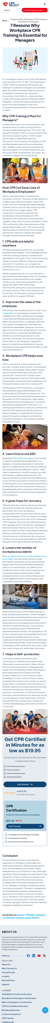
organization (8, 313)
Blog (4, 20)
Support (6, 984)
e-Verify (6, 976)
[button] (45, 4)
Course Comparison (11, 1014)
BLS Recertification (11, 1010)
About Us (6, 964)
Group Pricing (8, 972)
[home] (10, 4)
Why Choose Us (9, 968)
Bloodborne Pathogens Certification (19, 998)
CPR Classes (8, 1018)
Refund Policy (8, 980)
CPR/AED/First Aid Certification (17, 994)
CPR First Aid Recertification (15, 1006)
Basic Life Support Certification (17, 1002)
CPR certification (20, 458)
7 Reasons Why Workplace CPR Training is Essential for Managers (29, 20)
